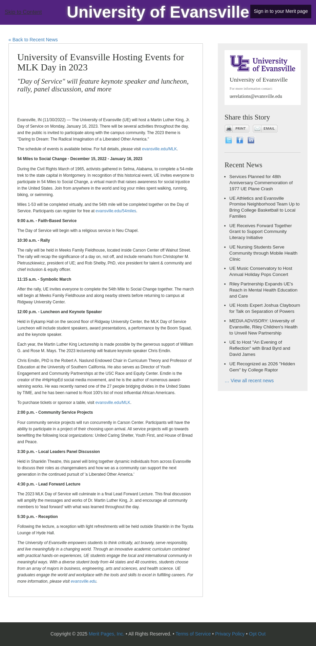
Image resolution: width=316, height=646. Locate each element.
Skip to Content (23, 12)
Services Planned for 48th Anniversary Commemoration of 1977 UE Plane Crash (261, 182)
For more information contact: (251, 88)
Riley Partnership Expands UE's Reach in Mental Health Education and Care (263, 290)
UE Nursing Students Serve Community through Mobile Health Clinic (263, 253)
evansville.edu (83, 581)
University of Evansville (158, 12)
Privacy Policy (230, 634)
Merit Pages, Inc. (106, 634)
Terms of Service (193, 634)
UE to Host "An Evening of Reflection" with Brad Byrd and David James (259, 348)
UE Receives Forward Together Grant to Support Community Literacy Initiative (260, 231)
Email (265, 129)
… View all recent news (249, 380)
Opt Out (257, 634)
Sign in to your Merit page (281, 11)
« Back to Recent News (33, 39)
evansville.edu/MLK (159, 149)
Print (237, 129)
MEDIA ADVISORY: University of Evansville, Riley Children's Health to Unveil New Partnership (263, 327)
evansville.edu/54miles (116, 211)
